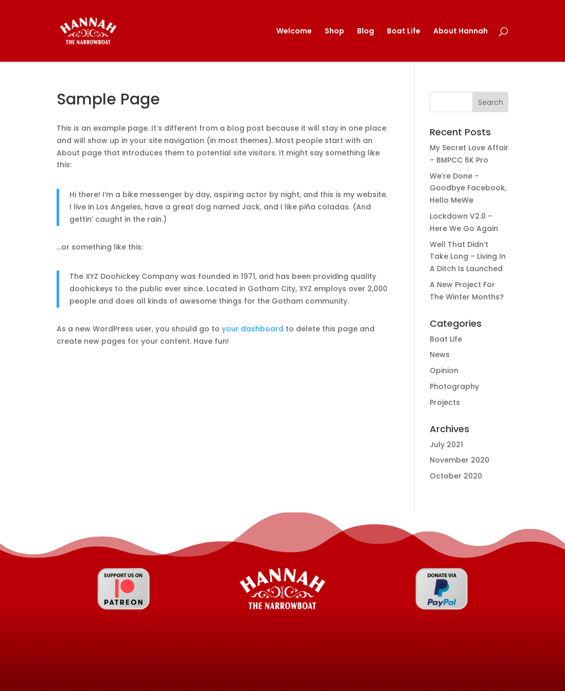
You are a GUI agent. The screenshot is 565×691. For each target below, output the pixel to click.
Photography (454, 386)
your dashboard (253, 329)
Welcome (294, 31)
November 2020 (459, 460)
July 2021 (446, 444)
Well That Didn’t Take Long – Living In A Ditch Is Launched (468, 256)
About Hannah (460, 31)
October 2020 (456, 476)
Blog (365, 31)
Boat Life (403, 31)
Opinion (444, 370)
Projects (445, 402)
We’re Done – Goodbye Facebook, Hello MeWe (468, 188)
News (440, 354)
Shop (334, 31)
